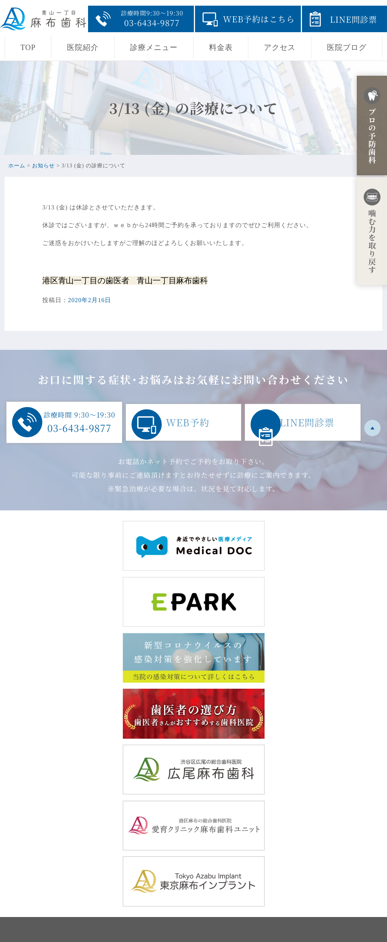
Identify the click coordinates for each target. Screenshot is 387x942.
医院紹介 (83, 47)
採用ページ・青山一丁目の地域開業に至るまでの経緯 (280, 887)
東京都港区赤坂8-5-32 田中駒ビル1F (115, 853)
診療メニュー (154, 47)
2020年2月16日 (89, 300)
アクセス (280, 47)
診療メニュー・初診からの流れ (248, 875)
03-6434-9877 (82, 897)
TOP (28, 47)
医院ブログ (347, 47)
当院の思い (219, 850)
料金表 (221, 47)
